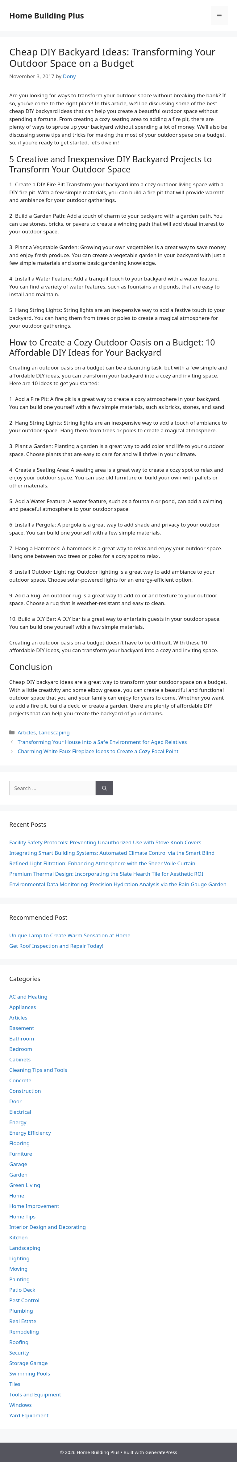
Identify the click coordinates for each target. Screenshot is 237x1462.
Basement (21, 1028)
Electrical (20, 1111)
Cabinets (20, 1059)
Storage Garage (28, 1363)
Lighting (19, 1258)
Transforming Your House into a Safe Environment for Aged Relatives (102, 741)
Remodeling (24, 1331)
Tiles (14, 1383)
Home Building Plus (46, 15)
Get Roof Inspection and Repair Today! (56, 945)
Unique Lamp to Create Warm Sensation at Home (70, 935)
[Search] (104, 788)
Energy (18, 1122)
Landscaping (54, 732)
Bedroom (20, 1048)
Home (16, 1195)
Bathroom (21, 1038)
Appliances (22, 1007)
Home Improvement (34, 1206)
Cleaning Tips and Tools (38, 1069)
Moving (18, 1268)
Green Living (24, 1185)
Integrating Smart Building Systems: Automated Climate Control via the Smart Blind (111, 852)
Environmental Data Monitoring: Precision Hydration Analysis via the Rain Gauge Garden (118, 884)
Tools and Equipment (35, 1394)
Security (19, 1352)
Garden (18, 1174)
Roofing (18, 1342)
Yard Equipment (28, 1415)
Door (15, 1101)
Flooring (19, 1143)
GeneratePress (161, 1452)
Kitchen (18, 1237)
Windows (20, 1404)
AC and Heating (28, 996)
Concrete (20, 1080)
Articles (27, 732)
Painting (19, 1279)
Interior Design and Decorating (47, 1226)
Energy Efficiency (30, 1132)
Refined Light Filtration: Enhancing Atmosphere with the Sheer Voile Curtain (102, 863)
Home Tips (22, 1216)
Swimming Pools (29, 1373)
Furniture (20, 1153)
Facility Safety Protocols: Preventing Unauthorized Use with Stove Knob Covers (105, 842)
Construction (25, 1090)
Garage (18, 1164)
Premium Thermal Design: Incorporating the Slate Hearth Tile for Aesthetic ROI (106, 873)
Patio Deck (22, 1289)
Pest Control (24, 1300)
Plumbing (21, 1310)
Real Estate (22, 1321)
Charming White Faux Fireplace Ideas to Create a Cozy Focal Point (98, 751)
